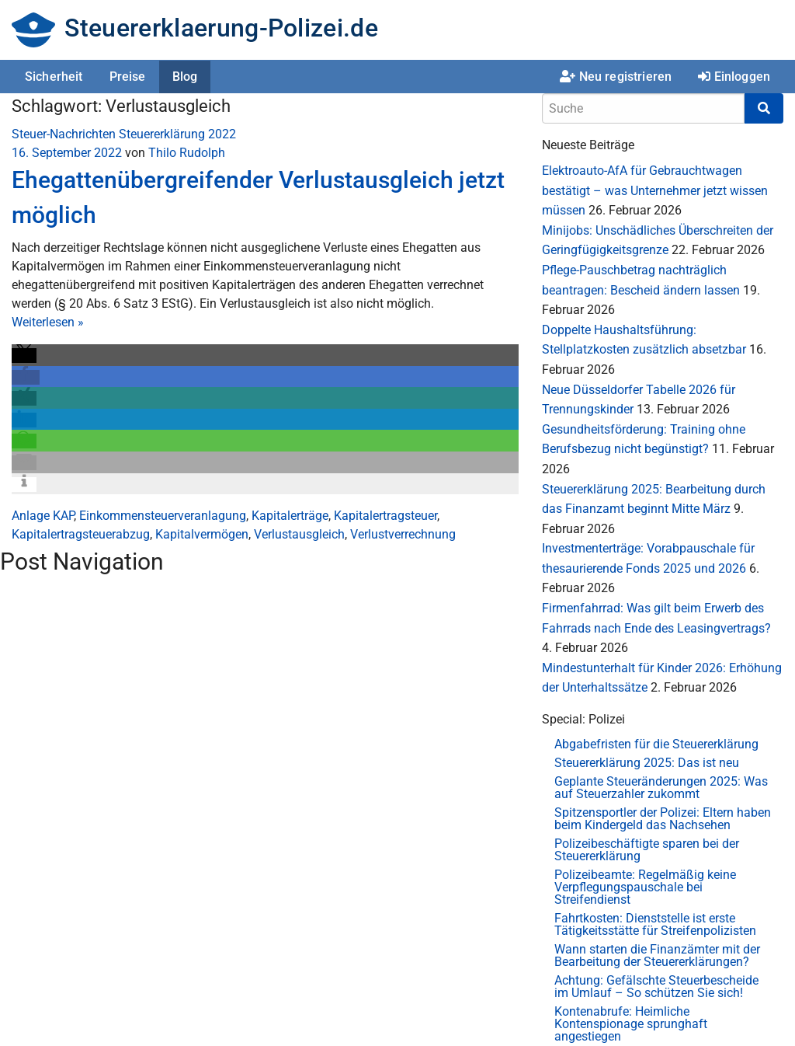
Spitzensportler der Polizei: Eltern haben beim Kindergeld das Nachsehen (662, 818)
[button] (24, 355)
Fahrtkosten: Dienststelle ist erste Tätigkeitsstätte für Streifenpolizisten (655, 924)
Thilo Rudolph (186, 152)
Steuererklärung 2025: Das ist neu (646, 762)
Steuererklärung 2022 (177, 134)
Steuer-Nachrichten (64, 134)
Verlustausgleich (299, 534)
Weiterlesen (48, 322)
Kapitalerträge (290, 515)
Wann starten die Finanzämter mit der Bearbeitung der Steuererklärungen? (657, 955)
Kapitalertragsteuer (385, 515)
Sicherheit (54, 76)
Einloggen (734, 76)
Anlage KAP (43, 515)
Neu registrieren (616, 76)
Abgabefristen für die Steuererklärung (656, 744)
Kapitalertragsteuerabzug (81, 534)
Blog (185, 76)
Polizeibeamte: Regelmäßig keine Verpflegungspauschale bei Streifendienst (645, 887)
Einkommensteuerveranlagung (162, 515)
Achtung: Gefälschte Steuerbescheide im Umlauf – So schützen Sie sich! (656, 986)
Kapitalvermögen (201, 534)
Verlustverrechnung (403, 534)
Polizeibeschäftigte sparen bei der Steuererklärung (646, 849)
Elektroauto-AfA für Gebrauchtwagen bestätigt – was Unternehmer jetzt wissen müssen (655, 190)
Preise (127, 76)
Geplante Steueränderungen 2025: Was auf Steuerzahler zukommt (661, 787)
